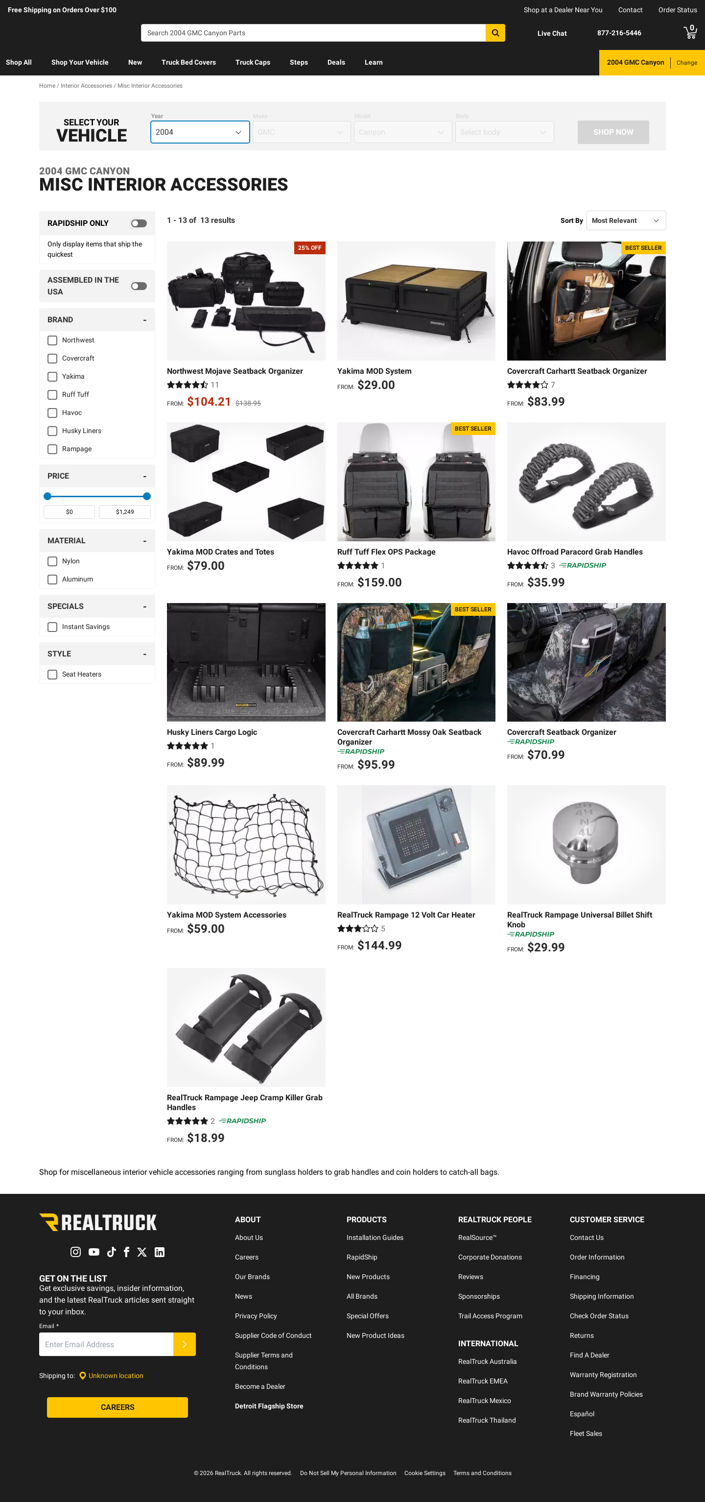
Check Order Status (599, 1316)
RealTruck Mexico (484, 1401)
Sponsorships (479, 1296)
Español (582, 1414)
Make (260, 116)
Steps (299, 62)
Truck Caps (252, 62)
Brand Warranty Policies (606, 1394)
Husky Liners (81, 431)
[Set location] (111, 1376)
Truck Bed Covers (189, 62)
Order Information (597, 1257)
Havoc (72, 412)
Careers (246, 1257)
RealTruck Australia (487, 1361)
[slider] (47, 496)
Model (362, 116)
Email (49, 1326)
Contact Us (587, 1237)
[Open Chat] (544, 33)
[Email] (106, 1345)
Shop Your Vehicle (80, 62)
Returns (582, 1335)
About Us (249, 1237)
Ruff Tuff (75, 394)
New (135, 62)
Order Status (677, 10)
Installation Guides (375, 1237)
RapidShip (362, 1257)
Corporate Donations (490, 1257)
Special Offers (368, 1316)
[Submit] (184, 1345)
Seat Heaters (81, 674)
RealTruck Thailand (487, 1420)
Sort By (572, 220)
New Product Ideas (375, 1335)
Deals (336, 62)
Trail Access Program (490, 1316)
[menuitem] (19, 62)
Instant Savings (86, 626)
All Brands (362, 1296)
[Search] (323, 33)
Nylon (71, 561)
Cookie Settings (425, 1473)
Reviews (470, 1277)
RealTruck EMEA (483, 1381)
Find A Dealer (590, 1355)
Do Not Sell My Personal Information (348, 1473)
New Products (368, 1277)
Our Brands (252, 1277)
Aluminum (77, 579)
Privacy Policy (256, 1316)
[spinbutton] (69, 512)
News (243, 1296)
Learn (374, 62)
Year (157, 116)
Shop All (19, 62)
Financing (585, 1277)
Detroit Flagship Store (269, 1406)
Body (462, 116)
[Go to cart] (690, 33)
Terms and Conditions (482, 1473)
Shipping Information (602, 1296)
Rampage (77, 449)
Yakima (73, 376)
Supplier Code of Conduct (273, 1335)
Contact (630, 10)
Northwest (78, 340)
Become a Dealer (260, 1386)
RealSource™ (477, 1237)
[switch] (97, 223)
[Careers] (117, 1408)
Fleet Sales (586, 1433)
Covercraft (78, 358)
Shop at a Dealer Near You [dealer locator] (563, 10)
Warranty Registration (603, 1375)
